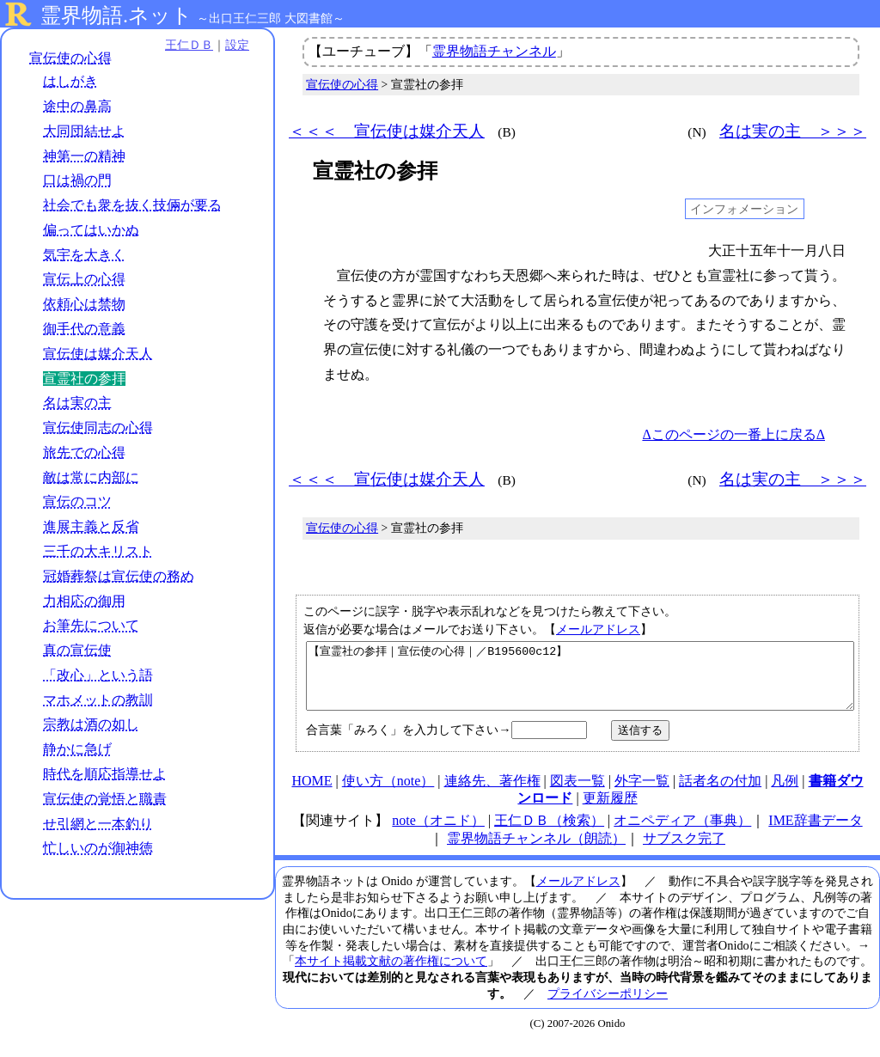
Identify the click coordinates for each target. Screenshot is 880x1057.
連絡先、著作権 (492, 793)
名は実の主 (77, 402)
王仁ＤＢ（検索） (549, 833)
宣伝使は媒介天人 (98, 353)
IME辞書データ (815, 833)
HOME (311, 793)
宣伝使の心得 (70, 58)
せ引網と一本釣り (98, 823)
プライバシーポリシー (607, 1006)
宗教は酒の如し (91, 724)
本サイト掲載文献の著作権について (391, 974)
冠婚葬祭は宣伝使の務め (118, 576)
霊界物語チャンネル (494, 51)
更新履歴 (610, 810)
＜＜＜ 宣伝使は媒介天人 (387, 131)
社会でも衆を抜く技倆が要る (132, 205)
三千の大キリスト (98, 551)
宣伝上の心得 (84, 279)
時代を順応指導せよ (105, 774)
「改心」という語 (98, 675)
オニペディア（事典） (682, 833)
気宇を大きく (84, 254)
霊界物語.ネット (116, 15)
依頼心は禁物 (84, 303)
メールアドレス (598, 629)
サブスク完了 (684, 851)
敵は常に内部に (91, 477)
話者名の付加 (720, 793)
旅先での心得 (84, 452)
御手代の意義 (84, 328)
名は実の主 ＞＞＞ (792, 131)
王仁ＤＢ (189, 45)
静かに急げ (77, 749)
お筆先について (91, 625)
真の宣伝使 (77, 650)
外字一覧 (641, 793)
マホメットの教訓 (98, 700)
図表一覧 (577, 793)
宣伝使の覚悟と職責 (105, 798)
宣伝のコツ (77, 501)
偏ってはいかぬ (91, 230)
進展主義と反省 (91, 526)
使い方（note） (388, 793)
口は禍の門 (77, 180)
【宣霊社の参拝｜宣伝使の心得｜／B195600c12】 (580, 682)
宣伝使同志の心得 (98, 427)
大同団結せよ (84, 131)
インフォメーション (744, 209)
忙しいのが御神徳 (98, 847)
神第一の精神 (84, 156)
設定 (237, 45)
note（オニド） (438, 833)
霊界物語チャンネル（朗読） (536, 851)
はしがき (70, 81)
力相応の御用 (84, 601)
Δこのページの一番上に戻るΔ (733, 434)
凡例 (784, 793)
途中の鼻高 (77, 106)
